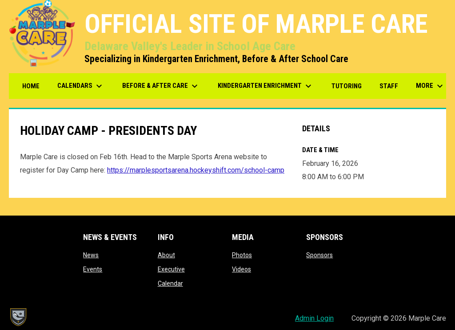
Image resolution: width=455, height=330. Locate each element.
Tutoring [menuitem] (346, 86)
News (91, 255)
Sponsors (319, 255)
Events (92, 269)
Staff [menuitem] (388, 86)
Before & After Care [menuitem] (161, 86)
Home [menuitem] (31, 86)
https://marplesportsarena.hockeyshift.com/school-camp (195, 170)
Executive (171, 269)
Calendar (170, 283)
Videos (241, 269)
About (166, 255)
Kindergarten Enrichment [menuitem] (266, 86)
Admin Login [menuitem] (314, 318)
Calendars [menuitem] (80, 86)
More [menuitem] (430, 86)
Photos (242, 255)
